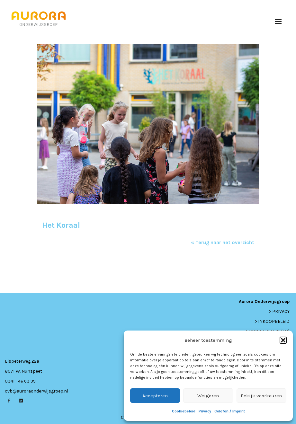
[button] (283, 340)
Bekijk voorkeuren (261, 396)
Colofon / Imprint (229, 411)
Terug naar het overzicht (224, 242)
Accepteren (155, 396)
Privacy (205, 411)
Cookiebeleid (183, 411)
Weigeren (208, 396)
